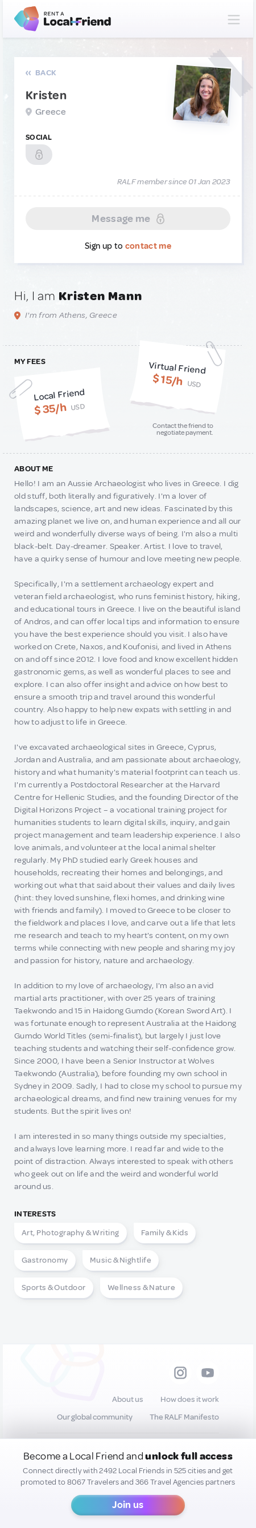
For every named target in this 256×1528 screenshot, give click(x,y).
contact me (148, 246)
